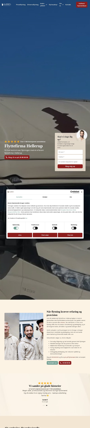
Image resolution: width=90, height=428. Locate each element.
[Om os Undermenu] (63, 4)
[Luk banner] (81, 192)
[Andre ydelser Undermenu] (46, 4)
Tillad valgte (45, 235)
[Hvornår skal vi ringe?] (70, 162)
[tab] (43, 405)
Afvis (19, 235)
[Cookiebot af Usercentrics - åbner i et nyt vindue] (71, 192)
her (26, 218)
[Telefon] (70, 157)
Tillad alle (70, 235)
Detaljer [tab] (45, 197)
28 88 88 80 (55, 357)
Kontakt (68, 5)
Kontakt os (52, 363)
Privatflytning (20, 5)
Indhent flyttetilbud (81, 4)
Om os (60, 5)
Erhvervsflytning (32, 5)
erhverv (62, 322)
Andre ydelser (42, 5)
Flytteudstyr (53, 5)
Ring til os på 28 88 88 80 (17, 157)
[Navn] (70, 152)
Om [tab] (71, 197)
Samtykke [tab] (19, 197)
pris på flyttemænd (69, 357)
